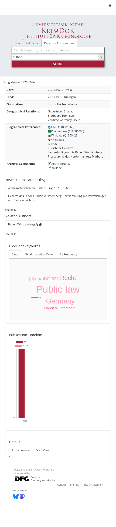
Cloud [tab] (15, 254)
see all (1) (11, 234)
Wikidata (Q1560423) (63, 135)
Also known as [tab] (21, 450)
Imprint (74, 484)
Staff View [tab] (42, 450)
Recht (68, 277)
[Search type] (58, 57)
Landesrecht (36, 298)
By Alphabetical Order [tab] (39, 254)
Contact (61, 484)
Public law (58, 289)
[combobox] (58, 50)
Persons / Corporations (59, 43)
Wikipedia (56, 140)
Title (17, 43)
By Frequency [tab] (68, 254)
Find (57, 64)
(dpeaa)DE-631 (44, 278)
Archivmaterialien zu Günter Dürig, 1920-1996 (38, 188)
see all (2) (11, 210)
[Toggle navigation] (110, 5)
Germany (60, 301)
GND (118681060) (61, 127)
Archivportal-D (59, 164)
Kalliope (55, 168)
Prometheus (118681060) (66, 131)
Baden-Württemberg (59, 308)
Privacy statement (93, 484)
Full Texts (32, 43)
